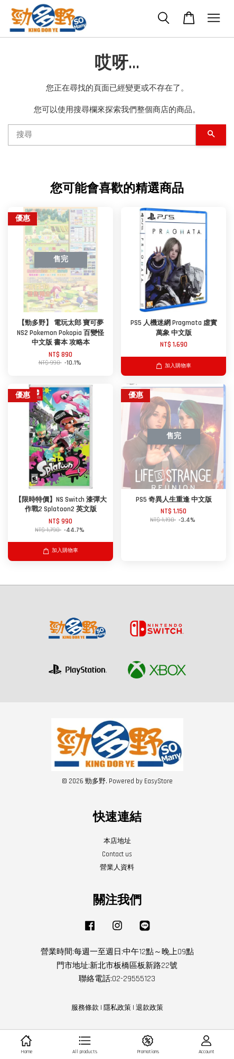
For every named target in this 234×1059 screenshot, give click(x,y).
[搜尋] (102, 135)
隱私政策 (117, 1007)
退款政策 (149, 1007)
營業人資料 (117, 867)
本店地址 (117, 841)
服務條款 (85, 1007)
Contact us (117, 854)
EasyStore (158, 781)
